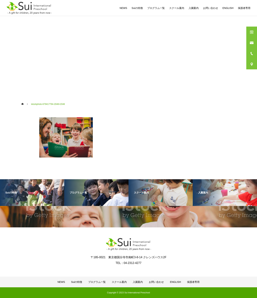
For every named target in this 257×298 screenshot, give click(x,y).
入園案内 (194, 8)
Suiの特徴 (137, 8)
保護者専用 (244, 8)
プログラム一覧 (156, 8)
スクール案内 (176, 8)
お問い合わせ (210, 8)
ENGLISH (228, 8)
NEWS (123, 8)
